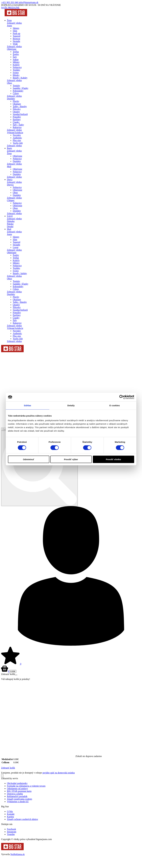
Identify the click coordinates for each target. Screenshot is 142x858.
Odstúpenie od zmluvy (17, 788)
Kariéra (10, 816)
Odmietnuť (28, 459)
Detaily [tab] (71, 405)
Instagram (11, 831)
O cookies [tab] (114, 405)
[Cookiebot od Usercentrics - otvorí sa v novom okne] (121, 397)
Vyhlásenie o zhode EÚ (18, 801)
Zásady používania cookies (19, 799)
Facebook (11, 829)
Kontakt (11, 814)
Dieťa (9, 179)
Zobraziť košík (8, 768)
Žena (9, 20)
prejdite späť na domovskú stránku (58, 772)
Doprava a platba (15, 793)
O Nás (10, 811)
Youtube (11, 834)
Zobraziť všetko (14, 23)
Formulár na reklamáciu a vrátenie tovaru (26, 786)
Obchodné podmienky (17, 783)
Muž (9, 229)
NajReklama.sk (17, 854)
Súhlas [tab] (27, 405)
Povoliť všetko (113, 459)
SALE (10, 216)
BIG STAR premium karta (19, 791)
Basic (9, 148)
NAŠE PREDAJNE (10, 7)
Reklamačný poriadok (17, 796)
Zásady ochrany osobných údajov (22, 819)
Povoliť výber (71, 459)
